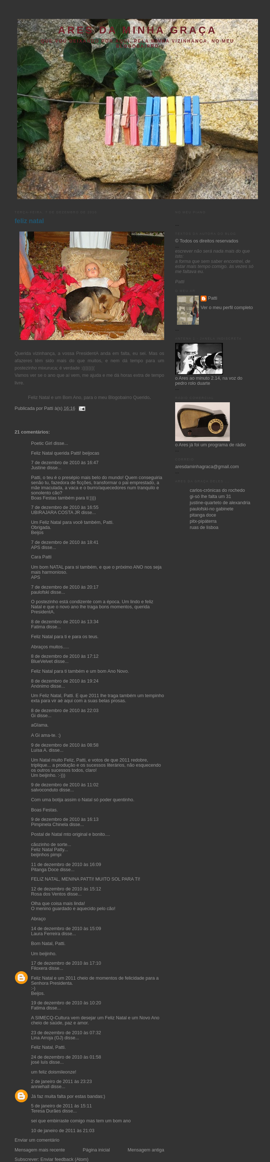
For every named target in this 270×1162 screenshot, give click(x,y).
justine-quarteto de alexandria (220, 502)
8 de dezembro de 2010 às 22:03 (65, 710)
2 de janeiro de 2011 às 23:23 (61, 1081)
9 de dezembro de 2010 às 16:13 (65, 819)
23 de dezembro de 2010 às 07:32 (66, 1032)
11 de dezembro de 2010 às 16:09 (66, 864)
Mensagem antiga (146, 1150)
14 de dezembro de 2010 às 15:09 (66, 928)
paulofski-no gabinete (212, 508)
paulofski (40, 592)
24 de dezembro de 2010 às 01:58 (66, 1057)
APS (35, 547)
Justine (38, 467)
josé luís (39, 1062)
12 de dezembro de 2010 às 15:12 (66, 889)
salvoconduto (44, 790)
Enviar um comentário (37, 1140)
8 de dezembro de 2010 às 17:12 (65, 656)
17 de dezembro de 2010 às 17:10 (66, 963)
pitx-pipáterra (203, 521)
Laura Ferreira (45, 933)
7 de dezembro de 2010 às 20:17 (65, 587)
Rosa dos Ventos (48, 894)
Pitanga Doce (45, 869)
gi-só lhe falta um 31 (210, 496)
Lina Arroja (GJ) (47, 1037)
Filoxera (39, 968)
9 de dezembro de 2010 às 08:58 (65, 745)
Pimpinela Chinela (49, 824)
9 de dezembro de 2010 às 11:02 (65, 784)
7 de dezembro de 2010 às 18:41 (65, 542)
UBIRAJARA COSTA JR (55, 512)
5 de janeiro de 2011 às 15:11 (61, 1105)
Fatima (38, 626)
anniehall (40, 1086)
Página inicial (96, 1150)
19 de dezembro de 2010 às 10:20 (66, 1002)
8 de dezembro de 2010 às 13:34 (65, 621)
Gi (33, 715)
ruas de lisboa (204, 527)
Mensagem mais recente (40, 1150)
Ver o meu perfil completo (227, 307)
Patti (212, 298)
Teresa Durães (46, 1111)
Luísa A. (39, 750)
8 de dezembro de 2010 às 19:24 (65, 681)
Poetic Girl (41, 443)
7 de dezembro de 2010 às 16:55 (65, 507)
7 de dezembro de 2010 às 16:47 (65, 462)
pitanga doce (203, 515)
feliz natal (29, 221)
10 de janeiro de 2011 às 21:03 (62, 1130)
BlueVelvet (42, 661)
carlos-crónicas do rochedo (217, 490)
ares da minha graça (137, 30)
